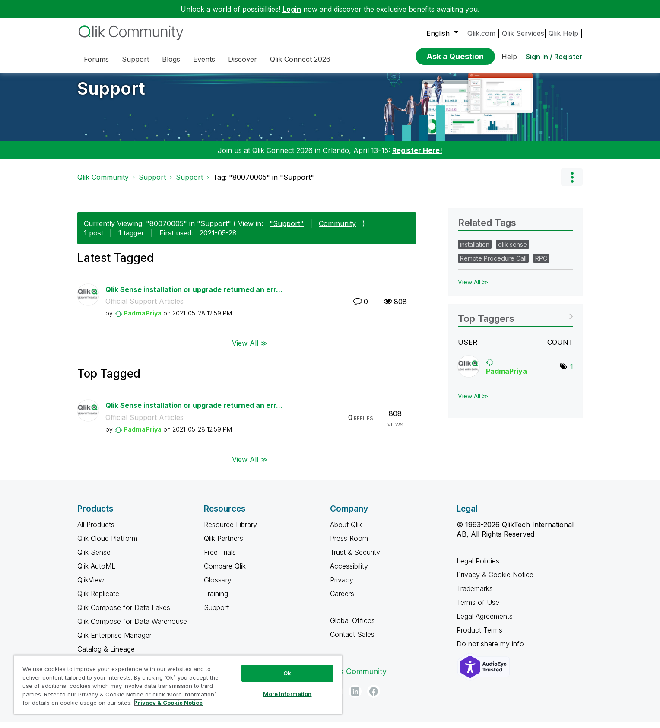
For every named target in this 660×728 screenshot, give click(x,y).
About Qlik (346, 531)
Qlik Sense (94, 558)
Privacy (341, 586)
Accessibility (349, 572)
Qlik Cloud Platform (107, 544)
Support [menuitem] (135, 59)
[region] (178, 684)
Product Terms (479, 636)
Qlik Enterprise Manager (114, 641)
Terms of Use (478, 608)
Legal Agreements (485, 622)
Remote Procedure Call (493, 264)
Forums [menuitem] (96, 59)
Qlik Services (523, 33)
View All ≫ (250, 349)
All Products (95, 531)
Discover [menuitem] (242, 59)
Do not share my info (491, 650)
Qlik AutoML (96, 572)
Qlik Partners (223, 544)
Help (509, 56)
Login (291, 9)
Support (111, 95)
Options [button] (572, 183)
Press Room (349, 544)
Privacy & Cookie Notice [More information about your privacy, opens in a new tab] (168, 702)
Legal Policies (478, 567)
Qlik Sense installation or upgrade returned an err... (193, 296)
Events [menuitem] (204, 59)
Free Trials (220, 558)
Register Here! (417, 157)
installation (474, 250)
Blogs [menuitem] (171, 59)
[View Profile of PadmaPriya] (143, 319)
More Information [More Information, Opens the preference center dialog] (287, 693)
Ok (287, 673)
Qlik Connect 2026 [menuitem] (300, 59)
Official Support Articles (144, 307)
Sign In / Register (554, 56)
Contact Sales (352, 640)
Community (337, 230)
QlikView (90, 586)
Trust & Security (355, 558)
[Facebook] (373, 697)
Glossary (218, 586)
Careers (342, 600)
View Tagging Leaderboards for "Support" (515, 322)
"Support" (287, 230)
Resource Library (230, 531)
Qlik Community (103, 183)
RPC (541, 264)
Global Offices (352, 627)
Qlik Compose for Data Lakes (123, 614)
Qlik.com (481, 33)
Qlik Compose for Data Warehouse (132, 627)
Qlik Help (563, 33)
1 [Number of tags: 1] (571, 373)
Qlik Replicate (98, 600)
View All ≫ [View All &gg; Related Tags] (473, 288)
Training (216, 600)
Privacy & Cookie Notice (495, 581)
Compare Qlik (225, 572)
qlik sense (512, 250)
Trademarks (475, 595)
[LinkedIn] (355, 697)
